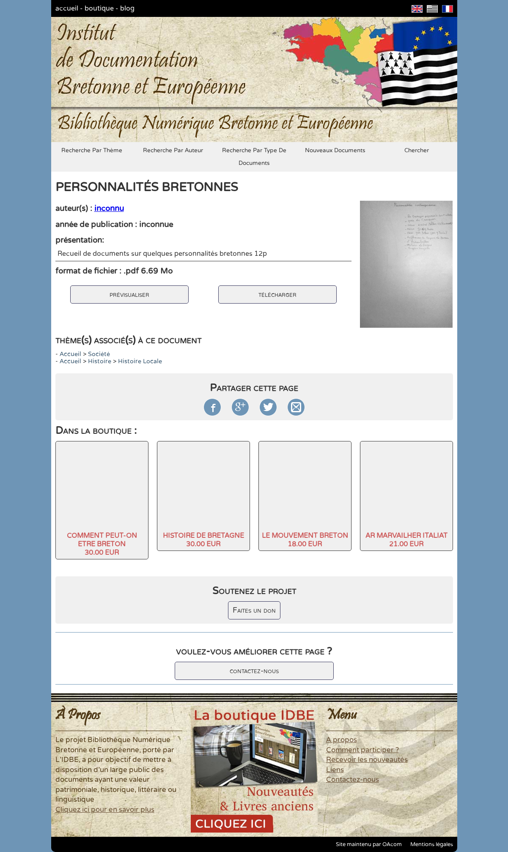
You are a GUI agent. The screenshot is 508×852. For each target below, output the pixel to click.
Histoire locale (140, 361)
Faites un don (254, 610)
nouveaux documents (335, 150)
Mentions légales (431, 844)
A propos (341, 740)
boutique (99, 8)
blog (127, 8)
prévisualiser (129, 294)
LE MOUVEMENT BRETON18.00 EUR (305, 539)
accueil (66, 8)
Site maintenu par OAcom (369, 844)
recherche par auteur (173, 150)
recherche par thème (91, 150)
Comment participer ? (362, 750)
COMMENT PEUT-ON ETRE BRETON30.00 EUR (102, 544)
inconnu (109, 208)
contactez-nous (254, 670)
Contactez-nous (352, 779)
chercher (416, 150)
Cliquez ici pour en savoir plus (104, 809)
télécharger (277, 294)
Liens (335, 770)
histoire (99, 361)
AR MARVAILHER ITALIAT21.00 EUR (406, 539)
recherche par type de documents (254, 157)
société (99, 354)
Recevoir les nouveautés (367, 760)
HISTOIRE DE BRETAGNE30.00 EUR (203, 539)
